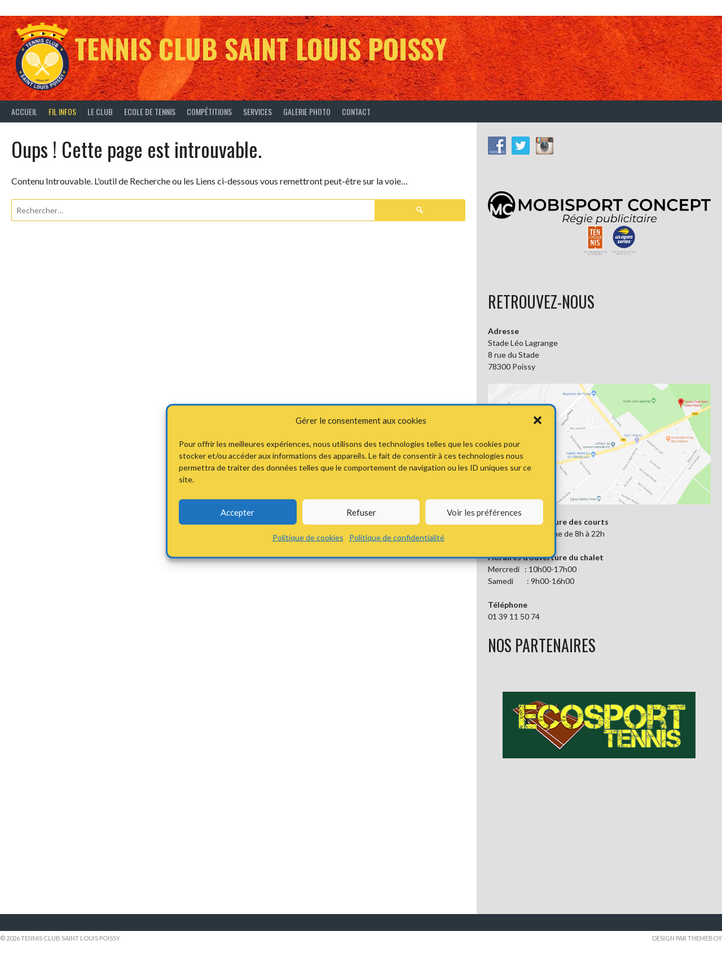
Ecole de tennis (149, 111)
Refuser (361, 512)
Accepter (237, 512)
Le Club (100, 111)
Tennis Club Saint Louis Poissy (260, 48)
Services (257, 111)
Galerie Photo (307, 111)
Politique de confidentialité (396, 537)
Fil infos (62, 111)
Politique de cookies (308, 537)
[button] (537, 420)
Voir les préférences (484, 512)
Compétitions (209, 111)
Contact (356, 111)
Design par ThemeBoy (687, 938)
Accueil (24, 111)
